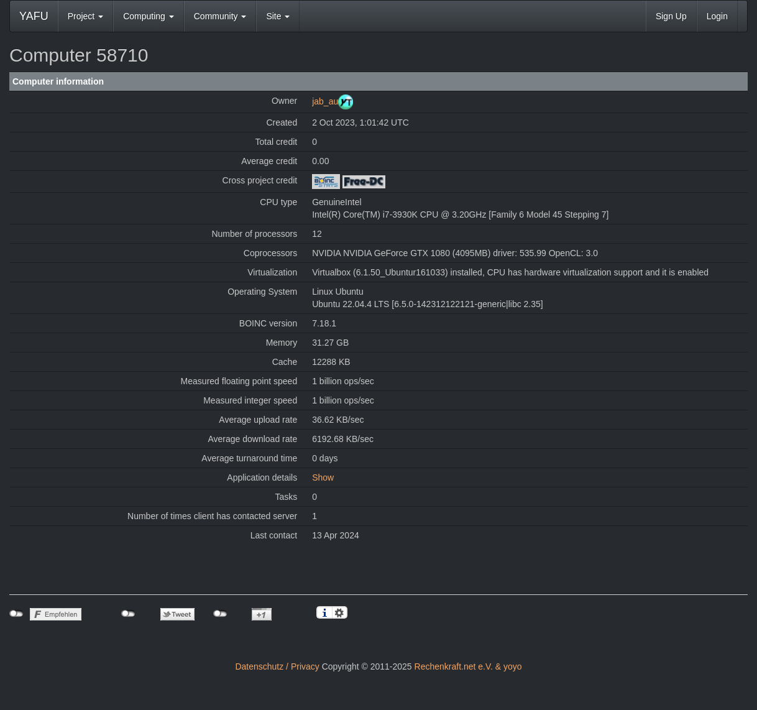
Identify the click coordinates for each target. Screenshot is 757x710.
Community (220, 16)
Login (717, 16)
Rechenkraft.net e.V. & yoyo (468, 666)
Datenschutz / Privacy (277, 666)
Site (278, 16)
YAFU (33, 16)
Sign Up (671, 16)
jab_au (325, 101)
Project (85, 16)
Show (323, 477)
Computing (148, 16)
